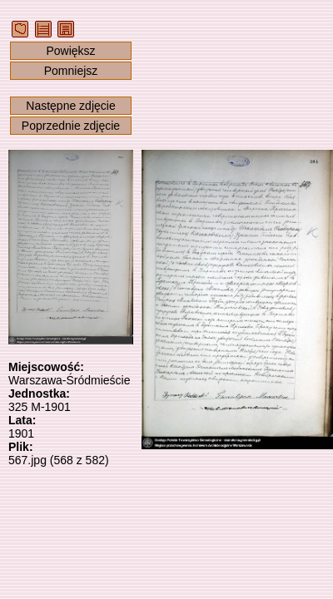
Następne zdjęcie (70, 105)
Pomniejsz (71, 70)
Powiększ (70, 50)
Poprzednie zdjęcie (71, 125)
